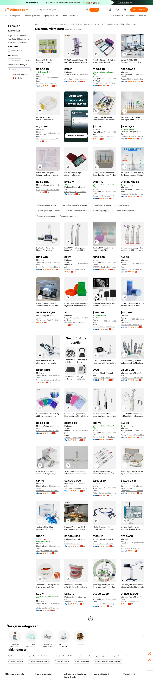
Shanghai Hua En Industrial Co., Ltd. (132, 325)
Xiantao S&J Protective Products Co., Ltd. (76, 438)
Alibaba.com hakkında (14, 674)
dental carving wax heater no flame (116, 656)
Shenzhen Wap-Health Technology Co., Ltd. (104, 378)
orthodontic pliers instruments (41, 656)
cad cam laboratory (88, 656)
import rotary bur (15, 661)
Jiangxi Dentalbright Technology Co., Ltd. (48, 551)
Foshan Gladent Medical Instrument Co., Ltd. (132, 79)
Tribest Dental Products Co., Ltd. (76, 601)
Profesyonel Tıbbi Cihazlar (83, 24)
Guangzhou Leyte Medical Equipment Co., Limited (76, 192)
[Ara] (94, 10)
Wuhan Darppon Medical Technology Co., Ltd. (132, 601)
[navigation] (19, 321)
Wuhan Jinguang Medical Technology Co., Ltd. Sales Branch (132, 435)
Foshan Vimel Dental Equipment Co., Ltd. (132, 194)
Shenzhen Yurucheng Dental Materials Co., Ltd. (76, 488)
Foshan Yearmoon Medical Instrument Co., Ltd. (76, 269)
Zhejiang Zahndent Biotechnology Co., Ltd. (48, 608)
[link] (149, 653)
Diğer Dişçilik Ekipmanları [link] (126, 24)
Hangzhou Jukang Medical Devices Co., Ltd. (76, 322)
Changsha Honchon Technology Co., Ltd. (132, 491)
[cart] (118, 10)
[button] (86, 9)
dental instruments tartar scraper (74, 205)
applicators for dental (102, 205)
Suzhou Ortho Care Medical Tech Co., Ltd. (104, 136)
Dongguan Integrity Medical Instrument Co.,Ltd (48, 83)
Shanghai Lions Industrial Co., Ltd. (48, 139)
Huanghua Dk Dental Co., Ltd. (47, 190)
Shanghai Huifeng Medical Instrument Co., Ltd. (104, 544)
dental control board (66, 656)
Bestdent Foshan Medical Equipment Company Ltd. (132, 269)
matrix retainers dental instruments (108, 661)
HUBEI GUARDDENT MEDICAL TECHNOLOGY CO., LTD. (48, 431)
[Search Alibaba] (59, 9)
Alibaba (38, 24)
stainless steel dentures (124, 211)
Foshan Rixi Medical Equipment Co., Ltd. (132, 136)
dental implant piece (100, 211)
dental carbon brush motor (76, 211)
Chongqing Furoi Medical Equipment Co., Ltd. (48, 380)
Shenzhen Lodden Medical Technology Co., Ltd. (48, 491)
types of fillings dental (46, 216)
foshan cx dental (123, 205)
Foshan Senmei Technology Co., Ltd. (104, 327)
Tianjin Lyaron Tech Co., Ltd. (47, 320)
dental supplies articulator (39, 661)
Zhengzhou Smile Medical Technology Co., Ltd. (104, 196)
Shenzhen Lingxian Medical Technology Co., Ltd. (76, 79)
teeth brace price (81, 661)
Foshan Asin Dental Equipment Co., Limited (104, 437)
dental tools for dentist (46, 205)
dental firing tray (62, 661)
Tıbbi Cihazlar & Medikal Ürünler (57, 24)
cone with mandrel (68, 216)
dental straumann (16, 656)
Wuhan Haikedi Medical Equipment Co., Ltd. (104, 493)
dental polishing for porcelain (48, 211)
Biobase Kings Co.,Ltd (72, 544)
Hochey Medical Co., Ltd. (130, 548)
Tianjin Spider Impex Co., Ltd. (104, 83)
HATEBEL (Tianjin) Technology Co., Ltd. (104, 267)
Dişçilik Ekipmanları (105, 24)
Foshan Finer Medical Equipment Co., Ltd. (104, 604)
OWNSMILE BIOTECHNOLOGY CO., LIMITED (132, 378)
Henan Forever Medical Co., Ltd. (48, 267)
